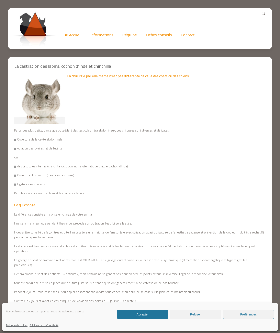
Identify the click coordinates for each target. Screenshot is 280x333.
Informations (101, 34)
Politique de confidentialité (44, 325)
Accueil (73, 34)
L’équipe (129, 34)
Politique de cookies (16, 325)
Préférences (248, 314)
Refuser (195, 314)
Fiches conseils (159, 34)
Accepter (142, 314)
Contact (188, 34)
